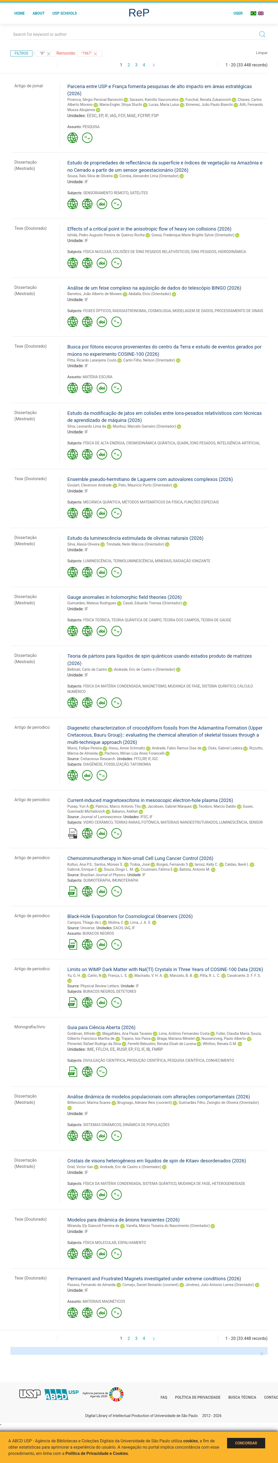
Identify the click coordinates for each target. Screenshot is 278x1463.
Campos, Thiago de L (84, 922)
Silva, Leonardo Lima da (86, 426)
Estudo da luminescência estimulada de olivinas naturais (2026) (135, 538)
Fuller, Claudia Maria (232, 1033)
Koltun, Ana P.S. (80, 864)
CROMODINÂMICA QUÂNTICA (150, 443)
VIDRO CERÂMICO (98, 822)
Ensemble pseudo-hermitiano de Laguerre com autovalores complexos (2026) (150, 479)
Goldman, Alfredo (81, 1033)
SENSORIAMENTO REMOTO (105, 193)
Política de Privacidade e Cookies (97, 1453)
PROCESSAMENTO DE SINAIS (239, 311)
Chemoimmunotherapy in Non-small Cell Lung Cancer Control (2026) (140, 858)
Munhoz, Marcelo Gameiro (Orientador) (144, 426)
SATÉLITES (139, 193)
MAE (131, 115)
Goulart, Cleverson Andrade (89, 485)
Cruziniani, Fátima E (156, 869)
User (238, 13)
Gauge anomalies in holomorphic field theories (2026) (124, 597)
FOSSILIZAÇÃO (116, 764)
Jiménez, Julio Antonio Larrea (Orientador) (219, 1285)
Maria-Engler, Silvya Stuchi (121, 104)
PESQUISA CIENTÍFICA (185, 1060)
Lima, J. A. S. (140, 922)
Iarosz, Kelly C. (206, 864)
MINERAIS (163, 561)
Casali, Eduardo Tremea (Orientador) (152, 603)
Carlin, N (94, 975)
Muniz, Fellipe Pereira (84, 748)
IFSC (144, 817)
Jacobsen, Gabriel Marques (170, 806)
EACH (118, 928)
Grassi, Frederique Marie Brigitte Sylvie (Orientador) (193, 235)
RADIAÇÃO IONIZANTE (191, 561)
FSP (155, 115)
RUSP (121, 1049)
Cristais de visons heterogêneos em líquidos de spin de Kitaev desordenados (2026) (156, 1160)
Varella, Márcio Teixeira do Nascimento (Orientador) (168, 1226)
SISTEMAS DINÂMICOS (102, 1125)
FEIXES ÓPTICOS (97, 311)
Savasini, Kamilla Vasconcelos (154, 99)
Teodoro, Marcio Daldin (217, 806)
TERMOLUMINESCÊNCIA (133, 561)
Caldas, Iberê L (237, 864)
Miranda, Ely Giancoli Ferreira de (93, 1226)
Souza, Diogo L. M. (119, 869)
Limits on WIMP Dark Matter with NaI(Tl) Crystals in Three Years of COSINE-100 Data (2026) (165, 969)
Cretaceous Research (97, 759)
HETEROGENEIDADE (228, 1183)
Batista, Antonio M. (194, 869)
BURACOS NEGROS (98, 933)
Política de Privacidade (198, 1397)
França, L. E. (118, 975)
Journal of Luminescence (100, 817)
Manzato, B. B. (181, 975)
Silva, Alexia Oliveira (83, 544)
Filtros (21, 53)
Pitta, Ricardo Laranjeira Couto (92, 360)
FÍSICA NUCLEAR (97, 252)
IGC (155, 759)
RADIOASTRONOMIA (129, 311)
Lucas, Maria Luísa (164, 104)
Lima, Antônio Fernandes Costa (184, 1033)
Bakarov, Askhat (125, 811)
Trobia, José (140, 864)
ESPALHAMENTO (132, 1243)
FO (137, 1049)
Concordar (246, 1443)
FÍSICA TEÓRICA (96, 620)
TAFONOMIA (140, 764)
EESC (92, 115)
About (39, 13)
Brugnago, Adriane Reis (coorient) (144, 1102)
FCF (121, 115)
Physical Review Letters (99, 986)
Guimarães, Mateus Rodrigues (91, 603)
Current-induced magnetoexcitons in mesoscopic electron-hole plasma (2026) (150, 800)
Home (19, 13)
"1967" (89, 53)
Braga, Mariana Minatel (176, 1038)
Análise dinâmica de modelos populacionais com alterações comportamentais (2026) (158, 1096)
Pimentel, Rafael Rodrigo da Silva (94, 1044)
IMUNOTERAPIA (125, 880)
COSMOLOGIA (159, 311)
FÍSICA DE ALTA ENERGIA (103, 443)
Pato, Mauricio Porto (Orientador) (145, 485)
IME (90, 1049)
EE (112, 1049)
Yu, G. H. (74, 975)
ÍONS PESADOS (203, 252)
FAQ (164, 1397)
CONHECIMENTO (220, 1060)
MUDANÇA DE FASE (184, 686)
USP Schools (65, 13)
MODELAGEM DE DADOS (192, 311)
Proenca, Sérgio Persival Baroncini (95, 99)
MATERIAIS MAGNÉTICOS (104, 1301)
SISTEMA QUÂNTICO (218, 686)
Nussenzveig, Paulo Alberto (223, 1038)
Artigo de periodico (32, 727)
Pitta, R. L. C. (210, 975)
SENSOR (256, 822)
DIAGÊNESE (92, 764)
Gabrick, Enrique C (82, 869)
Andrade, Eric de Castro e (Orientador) (144, 669)
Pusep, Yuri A (78, 806)
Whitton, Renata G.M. (220, 1044)
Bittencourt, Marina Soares (89, 1102)
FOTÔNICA (150, 822)
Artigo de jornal (28, 85)
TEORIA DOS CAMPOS (181, 620)
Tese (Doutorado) (30, 228)
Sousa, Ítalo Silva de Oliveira (90, 176)
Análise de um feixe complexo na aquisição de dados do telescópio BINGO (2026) (154, 288)
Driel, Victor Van (80, 1167)
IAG (113, 115)
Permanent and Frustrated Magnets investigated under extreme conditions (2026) (154, 1278)
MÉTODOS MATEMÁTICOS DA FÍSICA (152, 502)
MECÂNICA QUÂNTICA (101, 502)
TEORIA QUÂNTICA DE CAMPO (136, 620)
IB (148, 1049)
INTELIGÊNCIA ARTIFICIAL (238, 443)
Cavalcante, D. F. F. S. (244, 975)
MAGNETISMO (154, 686)
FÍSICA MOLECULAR (99, 1243)
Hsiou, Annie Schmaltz (127, 748)
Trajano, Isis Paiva (135, 1038)
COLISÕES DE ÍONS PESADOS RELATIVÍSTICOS (151, 252)
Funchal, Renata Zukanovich (208, 99)
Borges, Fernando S (172, 864)
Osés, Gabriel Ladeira (225, 748)
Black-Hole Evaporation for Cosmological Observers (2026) (130, 916)
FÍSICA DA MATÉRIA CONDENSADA (112, 686)
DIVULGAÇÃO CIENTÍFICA (104, 1060)
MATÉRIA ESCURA (97, 377)
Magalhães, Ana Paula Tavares (127, 1033)
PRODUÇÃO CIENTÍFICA (146, 1060)
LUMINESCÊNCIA (97, 561)
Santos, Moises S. (108, 864)
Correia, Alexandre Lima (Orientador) (149, 176)
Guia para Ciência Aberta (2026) (101, 1027)
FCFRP (144, 115)
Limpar (262, 53)
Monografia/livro (29, 1026)
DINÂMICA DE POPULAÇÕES (146, 1125)
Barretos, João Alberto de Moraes (94, 294)
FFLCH (102, 1049)
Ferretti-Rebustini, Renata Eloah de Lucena (162, 1044)
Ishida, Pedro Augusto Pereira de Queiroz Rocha (106, 235)
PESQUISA (91, 127)
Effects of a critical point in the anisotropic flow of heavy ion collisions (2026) (149, 229)
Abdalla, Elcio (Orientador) (150, 294)
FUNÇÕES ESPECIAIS (201, 502)
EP (101, 115)
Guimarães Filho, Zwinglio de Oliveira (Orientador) (219, 1102)
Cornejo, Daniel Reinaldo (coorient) (150, 1285)
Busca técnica (242, 1397)
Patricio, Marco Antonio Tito (118, 806)
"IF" (45, 53)
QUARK (182, 443)
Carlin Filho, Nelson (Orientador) (149, 360)
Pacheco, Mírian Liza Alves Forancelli (135, 753)
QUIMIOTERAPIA (96, 880)
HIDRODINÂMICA (232, 252)
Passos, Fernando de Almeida (91, 1285)
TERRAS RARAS (127, 822)
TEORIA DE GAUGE (216, 620)
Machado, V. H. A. (149, 975)
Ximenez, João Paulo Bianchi (209, 104)
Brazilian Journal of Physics (102, 875)
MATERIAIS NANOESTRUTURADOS (189, 822)
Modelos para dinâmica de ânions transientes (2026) (123, 1220)
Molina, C (115, 922)
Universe (87, 928)
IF (106, 115)
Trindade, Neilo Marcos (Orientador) (135, 544)
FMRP (157, 1049)
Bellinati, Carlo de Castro (87, 669)
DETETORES (126, 991)
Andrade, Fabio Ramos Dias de (176, 748)
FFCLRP (140, 759)
